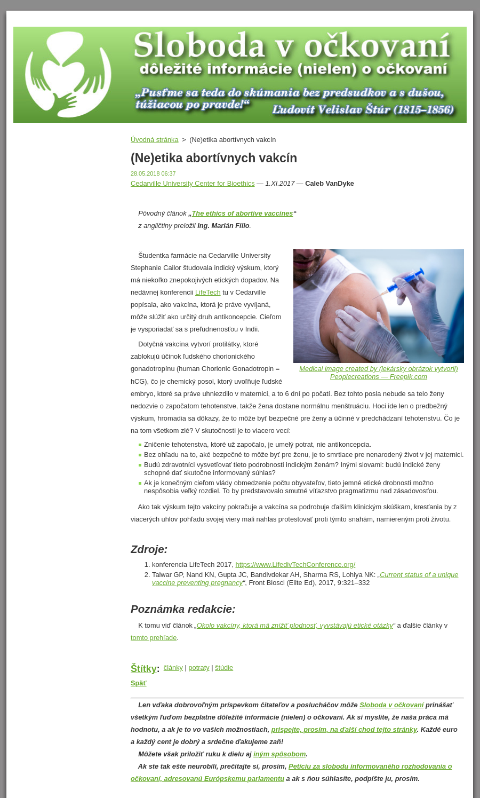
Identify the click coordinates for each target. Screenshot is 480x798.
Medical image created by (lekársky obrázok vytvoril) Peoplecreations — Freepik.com (378, 373)
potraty (198, 667)
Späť (139, 683)
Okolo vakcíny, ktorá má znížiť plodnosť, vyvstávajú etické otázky (295, 625)
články (173, 667)
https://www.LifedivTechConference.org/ (296, 564)
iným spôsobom (279, 754)
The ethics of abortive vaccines (242, 213)
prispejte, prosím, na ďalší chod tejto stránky (344, 729)
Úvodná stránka (155, 140)
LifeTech (208, 292)
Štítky (144, 668)
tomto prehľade (154, 638)
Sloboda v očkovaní (391, 705)
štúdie (224, 667)
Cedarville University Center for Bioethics (193, 183)
